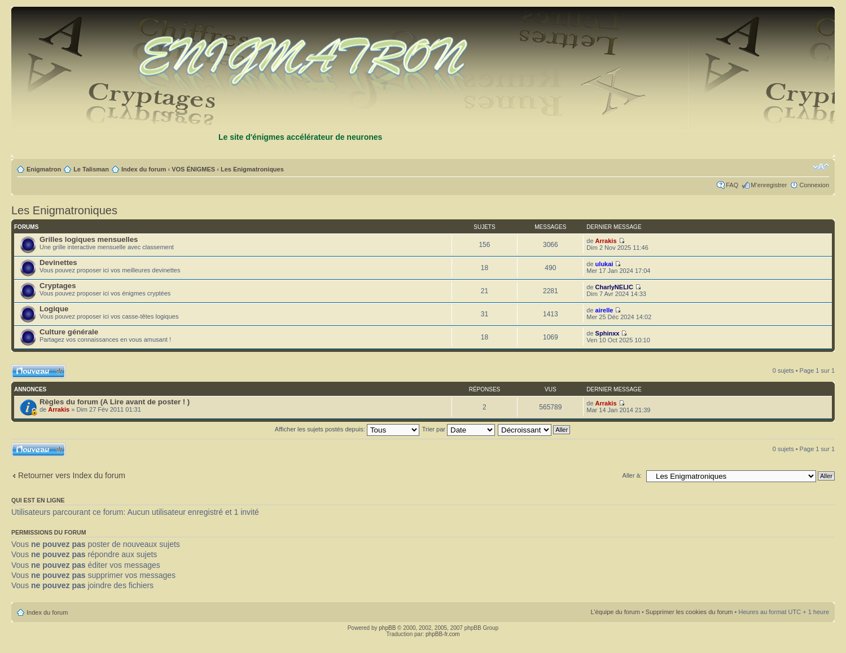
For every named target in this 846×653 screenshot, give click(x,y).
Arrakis (606, 240)
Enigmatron (44, 169)
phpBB (387, 628)
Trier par (458, 429)
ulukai (604, 264)
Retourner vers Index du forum (71, 475)
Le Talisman (91, 169)
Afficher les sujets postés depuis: (347, 429)
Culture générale (69, 332)
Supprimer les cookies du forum (689, 611)
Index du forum (143, 169)
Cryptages (58, 285)
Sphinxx (607, 333)
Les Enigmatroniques (252, 169)
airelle (604, 310)
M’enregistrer (769, 185)
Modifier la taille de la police (821, 167)
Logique (54, 309)
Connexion (814, 185)
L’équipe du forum (614, 611)
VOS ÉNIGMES (193, 169)
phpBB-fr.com (443, 634)
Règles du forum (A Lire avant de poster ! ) (115, 402)
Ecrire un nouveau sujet (38, 371)
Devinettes (58, 262)
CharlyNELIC (614, 287)
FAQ (732, 185)
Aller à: (632, 475)
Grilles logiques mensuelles (89, 239)
